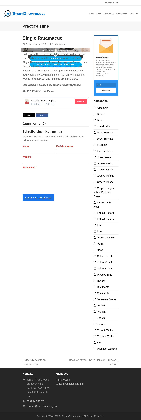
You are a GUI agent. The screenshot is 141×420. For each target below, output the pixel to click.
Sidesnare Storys (106, 299)
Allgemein (102, 107)
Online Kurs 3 (104, 268)
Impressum (64, 379)
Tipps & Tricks (105, 330)
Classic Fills (103, 126)
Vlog (99, 342)
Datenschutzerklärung (71, 383)
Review (101, 280)
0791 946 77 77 (35, 401)
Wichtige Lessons (107, 348)
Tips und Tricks (105, 336)
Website (27, 156)
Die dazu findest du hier (59, 66)
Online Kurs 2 (104, 262)
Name (26, 146)
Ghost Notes (104, 157)
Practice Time (104, 274)
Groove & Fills (105, 163)
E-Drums (102, 145)
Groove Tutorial (105, 175)
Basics (100, 114)
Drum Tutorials (105, 132)
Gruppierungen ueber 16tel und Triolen (104, 192)
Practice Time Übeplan (43, 100)
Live (99, 225)
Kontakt (109, 3)
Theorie (101, 318)
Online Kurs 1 (104, 256)
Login (116, 3)
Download (80, 101)
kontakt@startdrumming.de (42, 406)
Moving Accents (106, 237)
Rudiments (103, 287)
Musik (100, 243)
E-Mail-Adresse (64, 146)
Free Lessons (104, 151)
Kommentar (30, 167)
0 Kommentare (59, 44)
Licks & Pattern (105, 213)
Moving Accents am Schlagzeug (34, 362)
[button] (137, 13)
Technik (101, 305)
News (100, 250)
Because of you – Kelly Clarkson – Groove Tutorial (89, 362)
